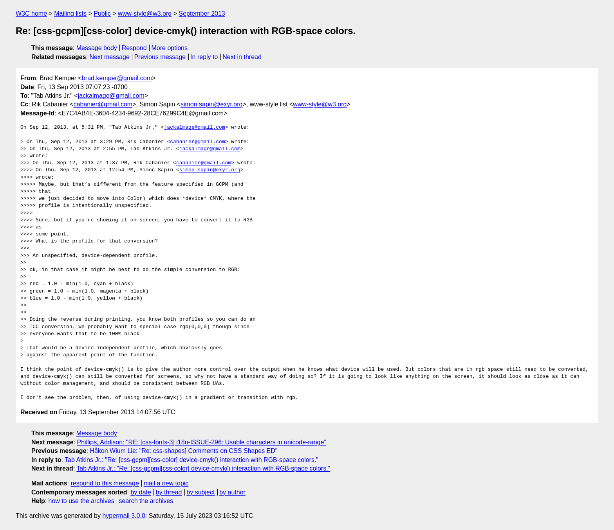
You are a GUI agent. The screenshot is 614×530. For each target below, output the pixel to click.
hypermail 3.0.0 (123, 515)
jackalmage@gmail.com (111, 95)
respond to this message (104, 483)
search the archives (146, 501)
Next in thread (242, 57)
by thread (169, 492)
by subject (200, 492)
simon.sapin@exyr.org (212, 104)
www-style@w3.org (145, 13)
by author (232, 492)
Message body (96, 48)
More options (170, 48)
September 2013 (202, 13)
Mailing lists (70, 13)
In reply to (204, 57)
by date (140, 492)
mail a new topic (166, 483)
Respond (134, 48)
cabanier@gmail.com (103, 104)
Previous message (160, 57)
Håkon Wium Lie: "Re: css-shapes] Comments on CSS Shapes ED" (183, 450)
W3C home (31, 13)
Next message (110, 57)
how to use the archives (81, 501)
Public (102, 13)
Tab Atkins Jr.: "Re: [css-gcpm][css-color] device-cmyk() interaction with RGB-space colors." (191, 459)
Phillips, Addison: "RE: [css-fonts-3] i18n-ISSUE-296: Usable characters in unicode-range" (202, 442)
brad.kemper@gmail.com (117, 78)
